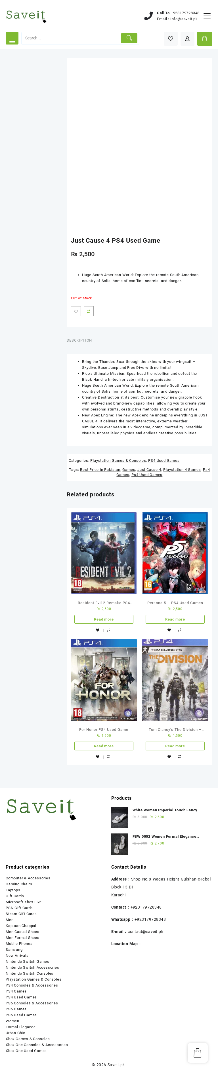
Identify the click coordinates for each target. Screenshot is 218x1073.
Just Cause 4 (149, 469)
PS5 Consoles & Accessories (32, 1003)
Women (12, 1021)
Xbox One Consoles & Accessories (37, 1045)
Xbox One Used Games (26, 1051)
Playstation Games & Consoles (118, 460)
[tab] (81, 340)
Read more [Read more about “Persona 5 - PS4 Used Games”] (175, 619)
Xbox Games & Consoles (28, 1039)
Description (79, 340)
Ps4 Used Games (146, 475)
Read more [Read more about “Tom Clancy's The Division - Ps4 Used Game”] (175, 746)
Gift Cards (15, 896)
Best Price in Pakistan (100, 469)
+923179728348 (185, 13)
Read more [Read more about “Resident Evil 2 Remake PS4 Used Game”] (104, 619)
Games (128, 469)
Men (9, 920)
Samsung (14, 949)
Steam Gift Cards (21, 914)
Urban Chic (15, 1033)
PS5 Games (16, 1009)
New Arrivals (17, 955)
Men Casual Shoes (22, 932)
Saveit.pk (116, 1065)
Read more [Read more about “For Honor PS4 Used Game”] (104, 746)
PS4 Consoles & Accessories (32, 985)
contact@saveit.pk (145, 931)
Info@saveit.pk (184, 19)
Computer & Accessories (28, 878)
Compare (89, 311)
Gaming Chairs (19, 884)
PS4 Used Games (163, 460)
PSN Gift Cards (19, 908)
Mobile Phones (19, 943)
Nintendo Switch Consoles (29, 973)
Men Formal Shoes (22, 938)
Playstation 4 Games (182, 469)
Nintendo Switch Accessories (32, 967)
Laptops (13, 890)
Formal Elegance (21, 1027)
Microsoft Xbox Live (24, 902)
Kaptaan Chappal (21, 926)
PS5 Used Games (21, 1015)
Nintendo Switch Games (27, 961)
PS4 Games (16, 991)
